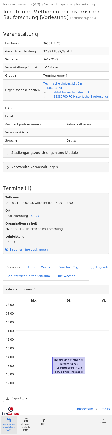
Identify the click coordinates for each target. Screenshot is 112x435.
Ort (7, 210)
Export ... (16, 398)
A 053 (34, 216)
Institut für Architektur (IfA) (70, 92)
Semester (13, 267)
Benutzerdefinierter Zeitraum (28, 276)
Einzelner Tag (68, 267)
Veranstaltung (85, 4)
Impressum (85, 409)
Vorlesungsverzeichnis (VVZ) (21, 4)
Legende (100, 267)
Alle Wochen (66, 276)
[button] (83, 371)
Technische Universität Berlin (64, 83)
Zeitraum (12, 197)
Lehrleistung (14, 236)
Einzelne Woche (39, 267)
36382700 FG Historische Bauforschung (82, 96)
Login (103, 421)
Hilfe (43, 421)
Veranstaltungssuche (58, 4)
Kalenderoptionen (19, 289)
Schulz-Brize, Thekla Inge (69, 371)
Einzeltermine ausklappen (26, 249)
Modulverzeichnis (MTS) (26, 425)
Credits (104, 409)
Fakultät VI (54, 88)
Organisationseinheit (21, 223)
